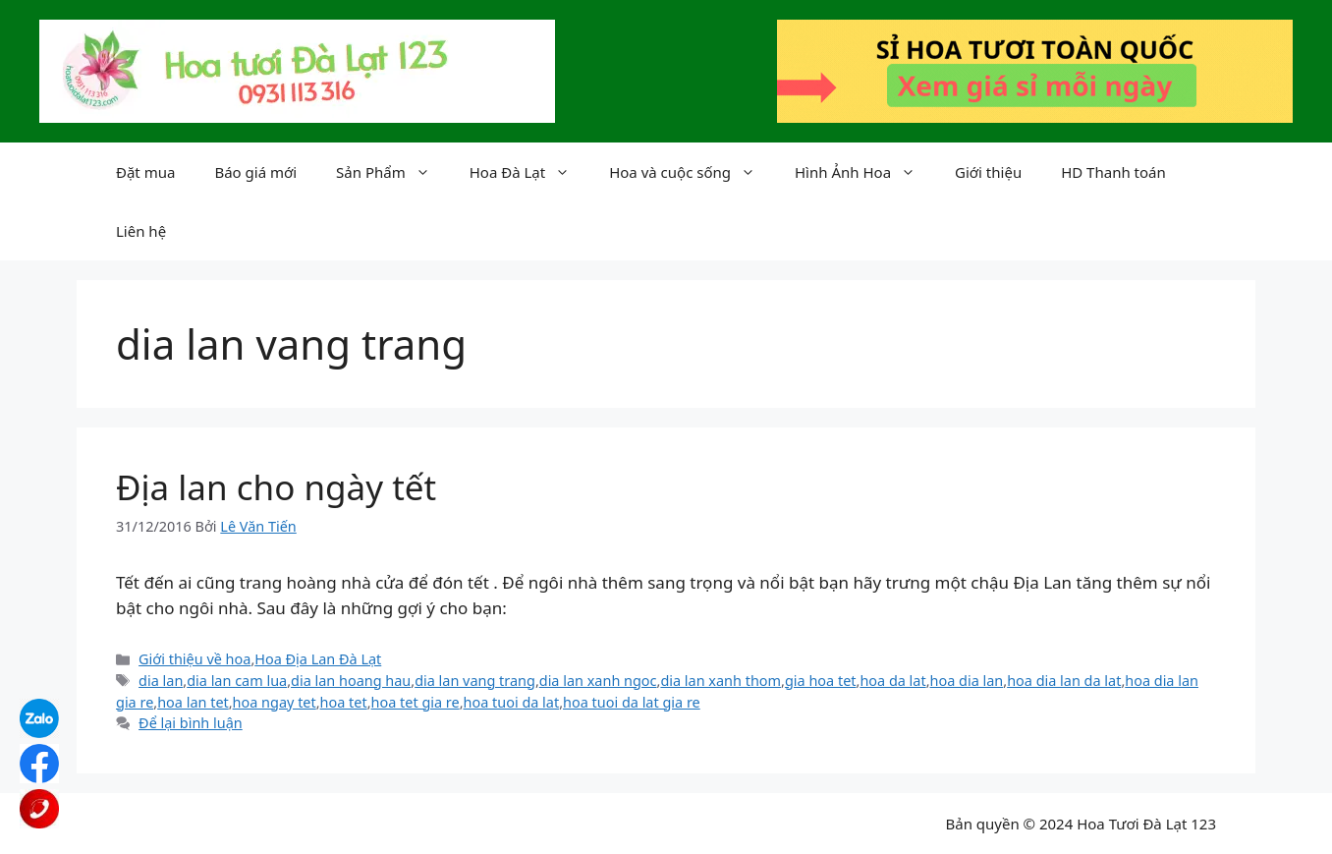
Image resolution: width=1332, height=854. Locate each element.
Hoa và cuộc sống (692, 171)
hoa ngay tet (274, 702)
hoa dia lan (967, 680)
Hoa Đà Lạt (529, 171)
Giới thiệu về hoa (194, 659)
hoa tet (343, 702)
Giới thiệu (988, 172)
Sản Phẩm (393, 171)
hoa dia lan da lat (1064, 680)
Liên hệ (141, 231)
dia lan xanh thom (720, 680)
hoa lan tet (193, 702)
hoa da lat (892, 680)
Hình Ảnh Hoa (865, 171)
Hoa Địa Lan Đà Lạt (317, 659)
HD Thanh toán (1113, 172)
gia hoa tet (821, 680)
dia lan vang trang (475, 680)
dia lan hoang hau (351, 680)
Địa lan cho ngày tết (276, 487)
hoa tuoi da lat (512, 702)
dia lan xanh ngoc (598, 680)
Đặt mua (145, 172)
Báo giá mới (255, 172)
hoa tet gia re (415, 702)
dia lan (161, 680)
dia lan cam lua (237, 680)
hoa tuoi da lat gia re (631, 702)
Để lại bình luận (191, 722)
